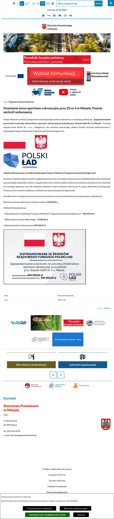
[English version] (43, 15)
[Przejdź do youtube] (59, 15)
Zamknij (81, 514)
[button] (14, 3)
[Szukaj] (98, 3)
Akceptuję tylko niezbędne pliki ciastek (47, 514)
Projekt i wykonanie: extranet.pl (57, 486)
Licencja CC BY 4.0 (57, 492)
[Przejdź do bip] (48, 15)
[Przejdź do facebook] (54, 15)
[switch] (33, 3)
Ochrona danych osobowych (39, 508)
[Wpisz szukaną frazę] (75, 3)
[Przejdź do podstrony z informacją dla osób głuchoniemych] (70, 15)
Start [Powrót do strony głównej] (6, 102)
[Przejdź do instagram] (65, 15)
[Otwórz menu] (111, 3)
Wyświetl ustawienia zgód (75, 508)
